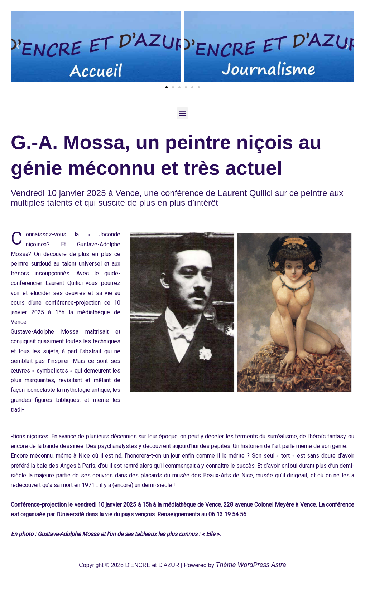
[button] (17, 46)
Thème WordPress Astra (251, 564)
